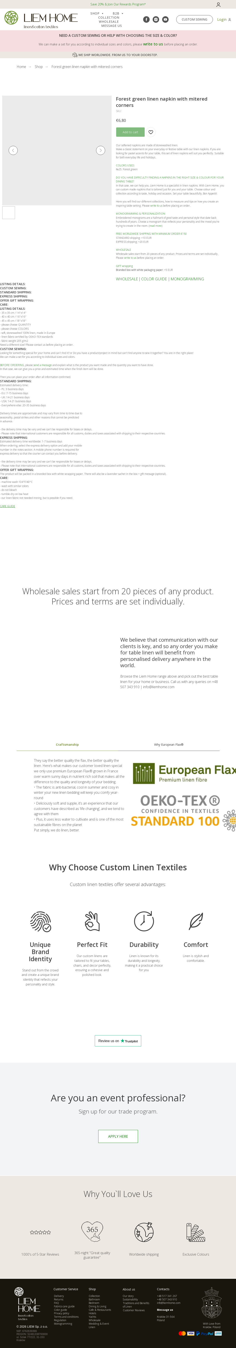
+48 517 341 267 (167, 1296)
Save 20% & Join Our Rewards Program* (118, 4)
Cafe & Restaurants (100, 1310)
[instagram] (156, 19)
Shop (95, 13)
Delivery (59, 1296)
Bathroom (94, 1299)
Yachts (92, 1317)
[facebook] (146, 19)
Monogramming (63, 1324)
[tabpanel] (118, 800)
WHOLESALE (127, 278)
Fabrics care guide (64, 1306)
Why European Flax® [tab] (169, 745)
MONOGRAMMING (187, 278)
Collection (94, 1296)
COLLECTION (108, 17)
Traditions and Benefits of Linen (136, 1304)
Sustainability (130, 1299)
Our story (128, 1296)
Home (21, 67)
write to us (153, 44)
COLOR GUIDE (154, 278)
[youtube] (165, 19)
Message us (111, 26)
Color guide (60, 1310)
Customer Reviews (134, 1310)
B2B (116, 13)
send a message (42, 365)
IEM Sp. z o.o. (38, 1326)
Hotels (92, 1313)
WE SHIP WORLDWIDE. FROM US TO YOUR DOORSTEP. (118, 55)
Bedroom (94, 1303)
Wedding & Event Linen (99, 1325)
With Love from (211, 1325)
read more (155, 226)
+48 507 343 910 (167, 1299)
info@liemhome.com (169, 1303)
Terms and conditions (66, 1317)
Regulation (60, 1320)
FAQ (56, 1303)
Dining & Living (97, 1306)
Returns (58, 1299)
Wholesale (109, 21)
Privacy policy (61, 1313)
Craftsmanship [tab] (67, 745)
